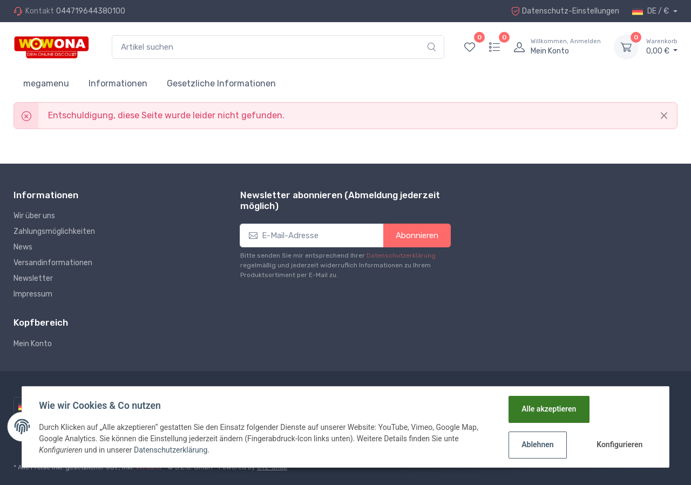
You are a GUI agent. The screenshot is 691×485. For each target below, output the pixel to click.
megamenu (46, 83)
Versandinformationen (52, 262)
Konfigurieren (619, 444)
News (22, 247)
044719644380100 (90, 11)
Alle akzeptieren (548, 409)
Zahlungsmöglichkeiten (54, 231)
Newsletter (33, 278)
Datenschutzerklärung (401, 255)
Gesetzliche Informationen (221, 83)
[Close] (664, 116)
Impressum (32, 294)
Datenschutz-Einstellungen (565, 11)
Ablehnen (537, 444)
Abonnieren (417, 235)
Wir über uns (34, 215)
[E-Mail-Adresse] (312, 236)
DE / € (651, 11)
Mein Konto (32, 343)
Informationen (118, 83)
